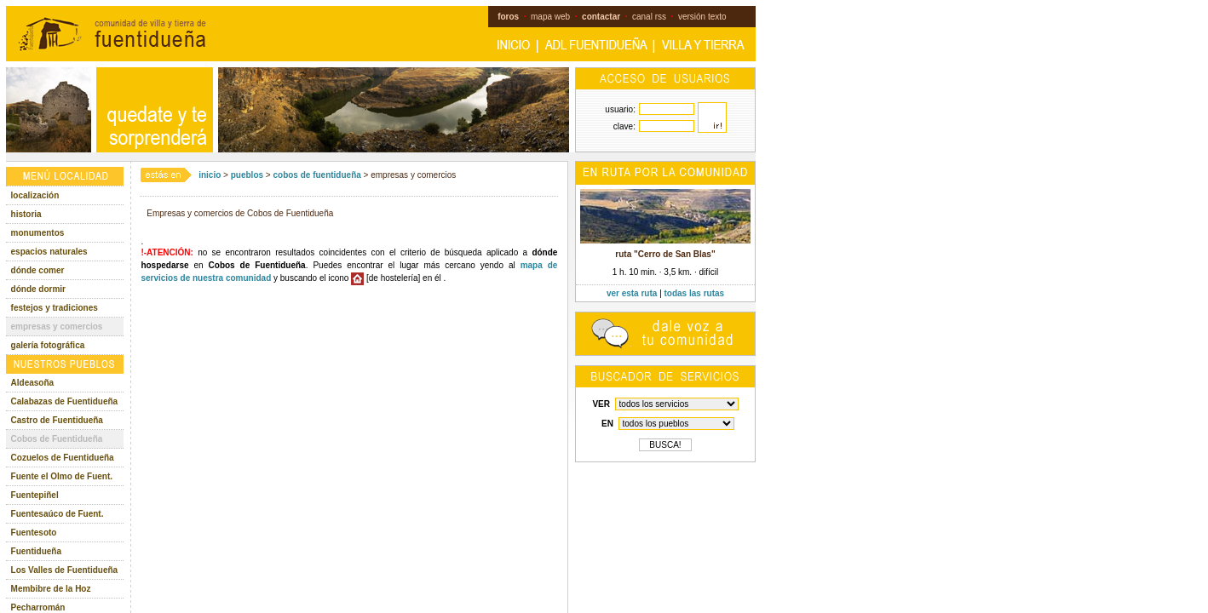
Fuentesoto (34, 532)
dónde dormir (38, 289)
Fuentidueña (36, 551)
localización (35, 195)
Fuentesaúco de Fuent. (57, 513)
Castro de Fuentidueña (57, 420)
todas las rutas (694, 293)
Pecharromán (38, 607)
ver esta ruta (632, 293)
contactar (601, 16)
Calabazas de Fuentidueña (64, 401)
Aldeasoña (33, 382)
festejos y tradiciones (54, 307)
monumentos (38, 233)
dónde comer (38, 270)
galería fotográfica (48, 345)
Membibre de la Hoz (51, 588)
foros (508, 16)
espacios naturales (49, 251)
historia (26, 214)
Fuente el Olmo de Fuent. (61, 476)
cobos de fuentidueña (316, 175)
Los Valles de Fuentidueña (64, 570)
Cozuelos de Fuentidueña (62, 457)
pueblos (247, 175)
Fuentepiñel (35, 495)
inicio (209, 175)
